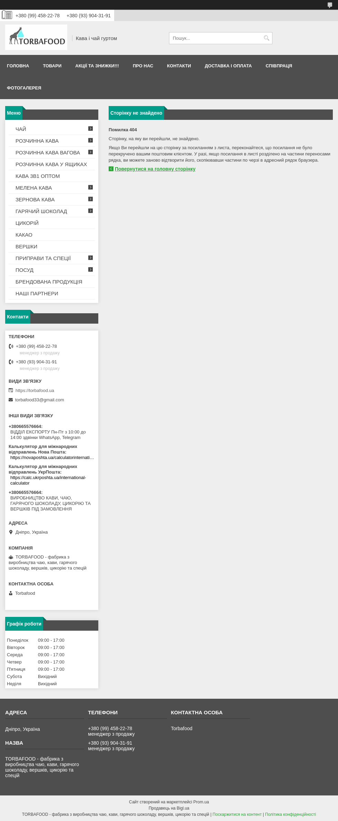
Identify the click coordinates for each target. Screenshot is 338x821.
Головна (18, 65)
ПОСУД (24, 270)
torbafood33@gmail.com (39, 399)
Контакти (179, 65)
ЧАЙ (21, 129)
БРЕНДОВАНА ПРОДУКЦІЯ (49, 282)
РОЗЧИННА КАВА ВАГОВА (48, 152)
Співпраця (279, 65)
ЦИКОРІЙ (27, 223)
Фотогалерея (24, 87)
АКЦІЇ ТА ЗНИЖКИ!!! (97, 65)
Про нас (143, 65)
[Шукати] (266, 38)
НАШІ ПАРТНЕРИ (37, 293)
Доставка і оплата (228, 65)
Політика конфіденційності (290, 814)
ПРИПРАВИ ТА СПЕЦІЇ (43, 258)
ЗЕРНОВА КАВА (35, 199)
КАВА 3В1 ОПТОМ (38, 176)
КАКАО (24, 235)
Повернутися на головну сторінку (155, 169)
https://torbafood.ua (35, 390)
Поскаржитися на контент (236, 814)
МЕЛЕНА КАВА (34, 188)
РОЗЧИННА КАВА (37, 141)
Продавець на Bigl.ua (169, 808)
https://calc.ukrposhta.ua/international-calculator (48, 480)
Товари (52, 65)
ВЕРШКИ (26, 246)
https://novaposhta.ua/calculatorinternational (52, 457)
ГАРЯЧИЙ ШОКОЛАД (41, 211)
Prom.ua (201, 802)
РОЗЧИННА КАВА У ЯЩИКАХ (51, 164)
